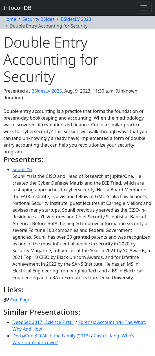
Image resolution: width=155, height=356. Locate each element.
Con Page (20, 300)
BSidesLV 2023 (76, 19)
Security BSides (38, 19)
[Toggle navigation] (144, 8)
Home (9, 19)
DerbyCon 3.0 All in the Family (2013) (51, 336)
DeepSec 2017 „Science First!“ (43, 322)
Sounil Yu (22, 169)
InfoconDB (17, 8)
